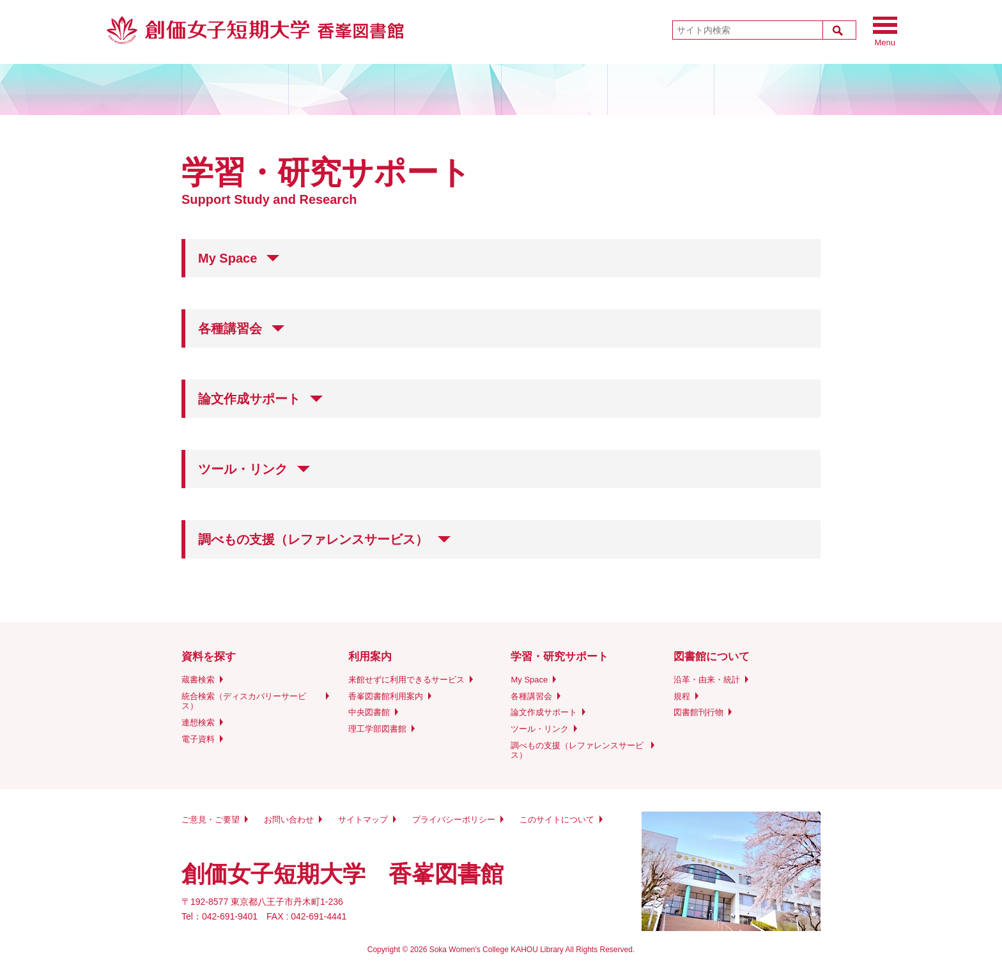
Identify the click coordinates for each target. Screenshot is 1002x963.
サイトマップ (363, 819)
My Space (529, 679)
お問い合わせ (289, 819)
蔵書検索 (198, 679)
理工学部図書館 (377, 729)
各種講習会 (531, 696)
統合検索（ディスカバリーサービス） (243, 701)
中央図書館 (369, 712)
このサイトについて (557, 819)
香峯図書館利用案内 (385, 696)
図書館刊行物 (698, 712)
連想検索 (198, 722)
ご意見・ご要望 (210, 819)
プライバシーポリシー (453, 819)
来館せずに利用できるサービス (406, 679)
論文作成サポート (544, 712)
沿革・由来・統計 (707, 679)
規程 (682, 696)
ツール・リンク (540, 729)
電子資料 (198, 739)
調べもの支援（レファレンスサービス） (577, 750)
